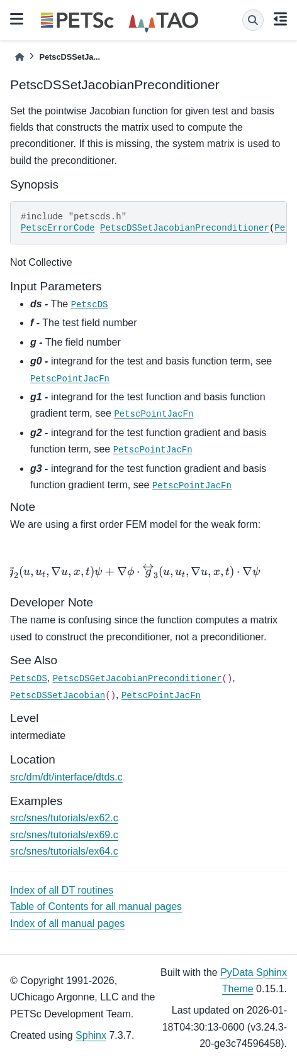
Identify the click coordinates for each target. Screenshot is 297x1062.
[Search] (253, 20)
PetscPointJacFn (69, 379)
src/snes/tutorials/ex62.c (64, 818)
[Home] (19, 56)
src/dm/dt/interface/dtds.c (66, 777)
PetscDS (89, 305)
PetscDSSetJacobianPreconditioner (184, 228)
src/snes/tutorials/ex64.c (64, 851)
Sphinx (91, 1035)
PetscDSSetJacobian (57, 696)
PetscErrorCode (58, 228)
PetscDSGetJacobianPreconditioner (137, 679)
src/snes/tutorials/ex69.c (64, 834)
